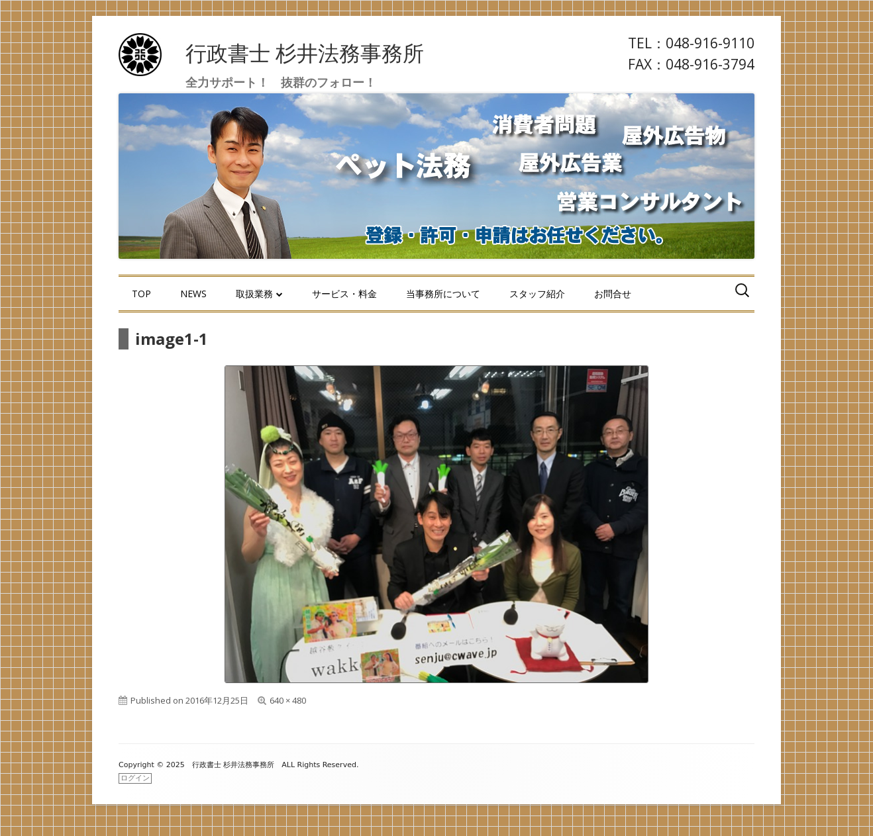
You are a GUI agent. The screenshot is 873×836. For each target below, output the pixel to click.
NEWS (193, 293)
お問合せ (612, 293)
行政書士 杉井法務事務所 (304, 52)
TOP (141, 293)
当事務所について (443, 293)
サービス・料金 (344, 293)
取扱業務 (254, 293)
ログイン (135, 778)
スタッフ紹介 (537, 293)
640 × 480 (288, 700)
